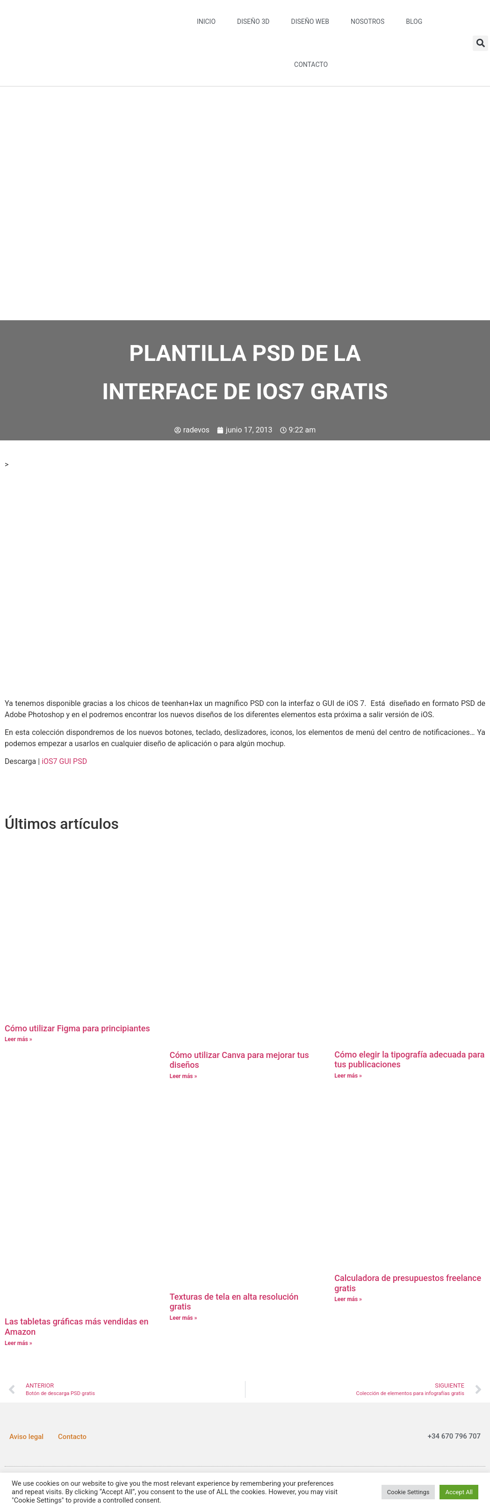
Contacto (311, 64)
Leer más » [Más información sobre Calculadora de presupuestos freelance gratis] (348, 1299)
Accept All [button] (459, 1492)
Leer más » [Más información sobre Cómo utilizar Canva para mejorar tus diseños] (183, 1076)
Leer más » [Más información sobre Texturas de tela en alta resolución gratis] (183, 1318)
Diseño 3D (253, 21)
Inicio (206, 21)
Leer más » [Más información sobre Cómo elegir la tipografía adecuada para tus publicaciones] (348, 1075)
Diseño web (310, 21)
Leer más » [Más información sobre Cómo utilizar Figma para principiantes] (18, 1039)
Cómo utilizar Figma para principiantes (77, 1028)
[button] (480, 43)
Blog (414, 21)
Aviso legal (26, 1436)
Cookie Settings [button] (408, 1492)
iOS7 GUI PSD (64, 761)
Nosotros (367, 21)
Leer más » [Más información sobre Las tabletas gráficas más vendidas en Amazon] (18, 1343)
